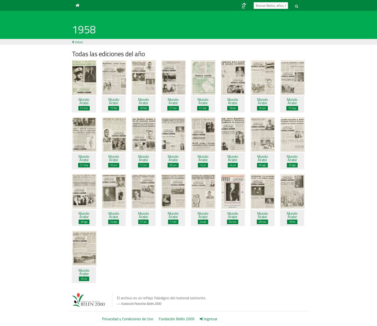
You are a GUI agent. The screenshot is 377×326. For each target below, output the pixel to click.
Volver (77, 42)
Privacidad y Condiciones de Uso (127, 319)
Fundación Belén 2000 (177, 319)
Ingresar (208, 319)
